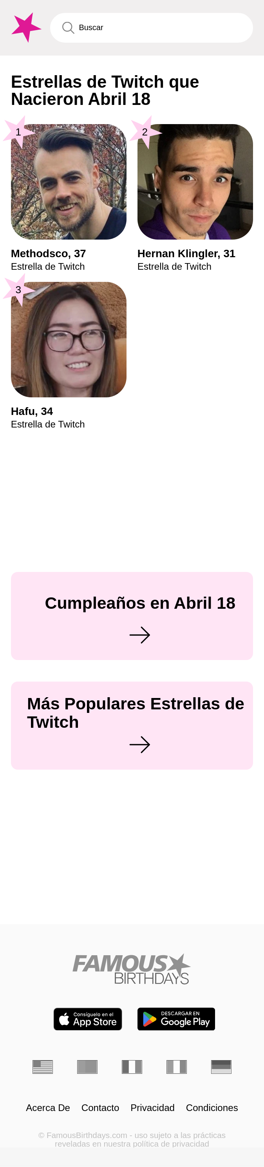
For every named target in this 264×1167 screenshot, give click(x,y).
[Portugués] (87, 1067)
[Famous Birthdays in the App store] (88, 1019)
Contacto (100, 1108)
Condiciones (212, 1108)
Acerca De (48, 1108)
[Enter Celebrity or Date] (151, 28)
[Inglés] (43, 1067)
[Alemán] (221, 1067)
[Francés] (132, 1067)
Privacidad (152, 1108)
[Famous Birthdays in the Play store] (176, 1019)
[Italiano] (176, 1067)
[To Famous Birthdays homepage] (25, 27)
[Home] (132, 969)
